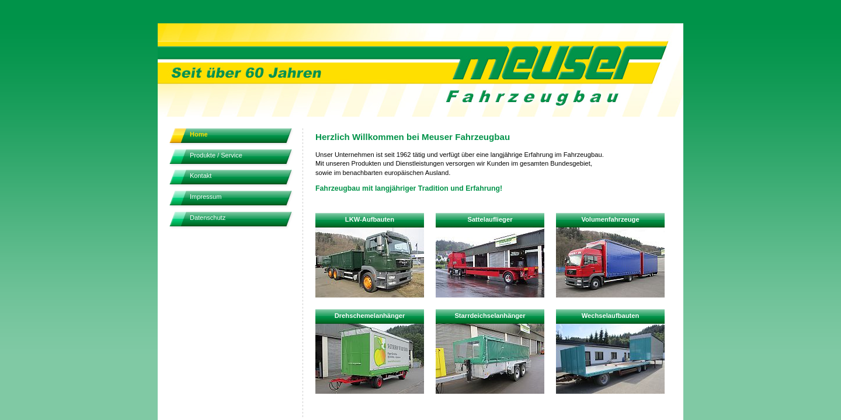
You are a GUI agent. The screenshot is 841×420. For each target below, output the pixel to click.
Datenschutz (207, 217)
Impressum (205, 196)
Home (199, 134)
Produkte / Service (216, 155)
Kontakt (200, 175)
